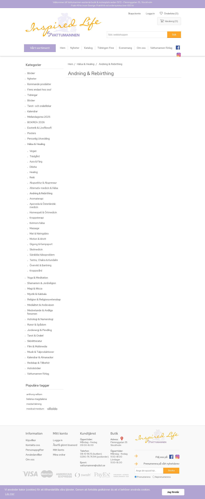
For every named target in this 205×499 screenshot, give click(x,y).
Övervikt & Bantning (40, 265)
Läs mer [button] (9, 494)
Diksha (33, 167)
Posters (31, 133)
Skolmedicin (36, 249)
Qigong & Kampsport (41, 244)
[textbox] (137, 34)
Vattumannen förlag (38, 373)
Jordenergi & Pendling (39, 330)
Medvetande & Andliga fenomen (40, 312)
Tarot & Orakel (35, 335)
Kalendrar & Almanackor (40, 357)
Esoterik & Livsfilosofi (39, 127)
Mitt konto (58, 450)
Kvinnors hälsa (37, 223)
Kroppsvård (36, 270)
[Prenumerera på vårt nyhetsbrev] (149, 471)
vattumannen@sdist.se (92, 465)
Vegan (33, 151)
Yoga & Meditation (37, 277)
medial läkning (33, 403)
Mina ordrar (59, 454)
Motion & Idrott (38, 239)
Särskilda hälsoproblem (42, 254)
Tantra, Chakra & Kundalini (44, 260)
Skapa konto (134, 13)
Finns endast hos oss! (39, 89)
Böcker (31, 73)
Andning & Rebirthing (41, 193)
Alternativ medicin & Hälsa (44, 188)
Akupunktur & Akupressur (43, 182)
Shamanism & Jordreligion (41, 283)
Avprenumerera (163, 476)
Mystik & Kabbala (36, 294)
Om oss (30, 459)
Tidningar (32, 95)
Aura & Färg (36, 161)
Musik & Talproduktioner (40, 352)
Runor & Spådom (36, 324)
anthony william (34, 394)
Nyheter (31, 78)
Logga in (150, 13)
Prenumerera (143, 476)
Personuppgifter (35, 450)
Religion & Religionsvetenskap (44, 299)
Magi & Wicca (34, 288)
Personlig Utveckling (38, 138)
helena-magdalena (36, 399)
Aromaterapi (36, 198)
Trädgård (35, 156)
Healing (34, 172)
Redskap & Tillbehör (38, 362)
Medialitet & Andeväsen (40, 305)
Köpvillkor (31, 440)
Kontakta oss (33, 445)
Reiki (32, 177)
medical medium (35, 408)
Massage (34, 228)
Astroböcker (34, 368)
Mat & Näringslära (39, 233)
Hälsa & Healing (36, 144)
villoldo (52, 408)
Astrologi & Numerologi (40, 319)
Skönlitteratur (34, 341)
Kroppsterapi (37, 217)
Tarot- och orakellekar (39, 106)
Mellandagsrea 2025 (38, 116)
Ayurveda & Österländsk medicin (43, 205)
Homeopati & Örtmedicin (43, 212)
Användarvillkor (34, 454)
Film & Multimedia (37, 346)
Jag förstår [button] (173, 492)
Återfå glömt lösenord (65, 445)
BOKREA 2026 (36, 122)
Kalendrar (32, 111)
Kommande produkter (39, 84)
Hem (70, 64)
